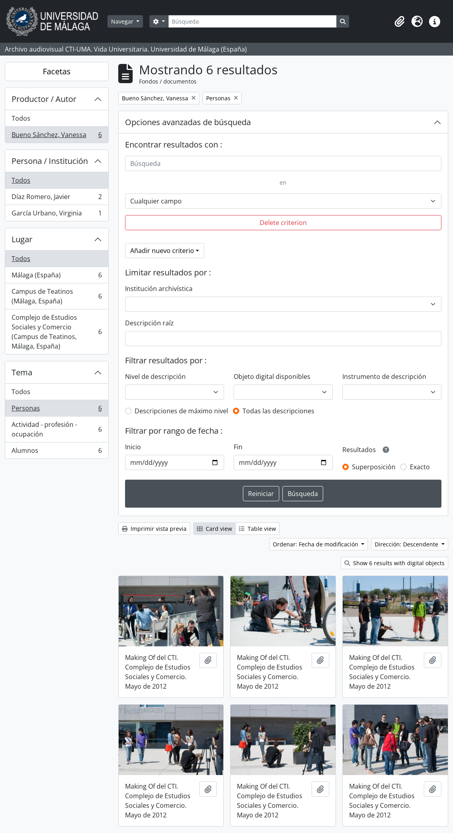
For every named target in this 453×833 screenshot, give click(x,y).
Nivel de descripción (155, 376)
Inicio (133, 446)
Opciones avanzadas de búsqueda (188, 122)
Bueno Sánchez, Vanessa (56, 136)
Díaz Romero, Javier (56, 198)
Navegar (123, 21)
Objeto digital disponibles (272, 376)
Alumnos (56, 452)
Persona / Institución (50, 160)
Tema (22, 372)
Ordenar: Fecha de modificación (316, 544)
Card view (214, 528)
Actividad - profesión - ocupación (56, 429)
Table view (257, 528)
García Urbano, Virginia (56, 214)
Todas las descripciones (278, 411)
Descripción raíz (149, 323)
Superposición (373, 466)
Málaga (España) (56, 276)
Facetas (57, 71)
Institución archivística (159, 288)
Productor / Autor (44, 99)
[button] (399, 21)
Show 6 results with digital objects (394, 563)
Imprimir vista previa (154, 528)
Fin (238, 446)
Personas (56, 409)
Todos (21, 118)
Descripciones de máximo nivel (181, 411)
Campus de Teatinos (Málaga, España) (56, 296)
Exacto (420, 466)
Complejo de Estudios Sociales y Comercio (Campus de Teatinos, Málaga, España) (56, 332)
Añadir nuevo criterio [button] (162, 250)
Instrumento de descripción (384, 376)
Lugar (22, 239)
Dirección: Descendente (407, 544)
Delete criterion (283, 222)
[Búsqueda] (252, 21)
